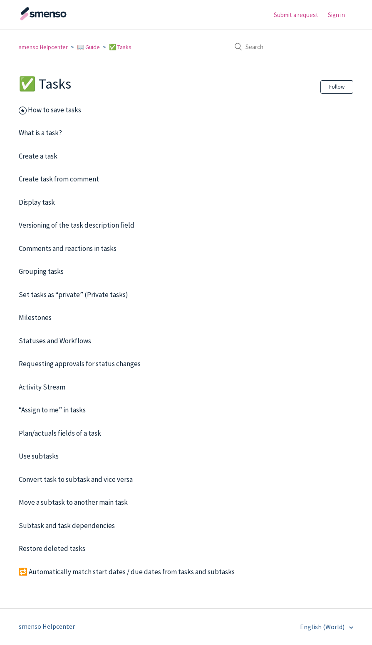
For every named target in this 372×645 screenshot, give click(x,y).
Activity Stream (42, 387)
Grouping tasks (41, 271)
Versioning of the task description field (76, 225)
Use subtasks (39, 456)
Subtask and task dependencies (67, 525)
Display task (37, 202)
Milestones (35, 317)
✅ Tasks (120, 47)
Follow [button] (337, 86)
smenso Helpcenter (43, 47)
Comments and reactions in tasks (68, 248)
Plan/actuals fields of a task (60, 433)
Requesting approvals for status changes (80, 363)
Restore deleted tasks (52, 548)
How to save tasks (54, 109)
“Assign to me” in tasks (52, 409)
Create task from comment (59, 179)
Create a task (38, 156)
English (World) (323, 627)
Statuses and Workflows (55, 340)
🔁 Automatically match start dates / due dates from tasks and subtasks (127, 571)
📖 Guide (88, 47)
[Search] (290, 46)
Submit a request (296, 15)
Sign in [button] (336, 15)
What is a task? (40, 132)
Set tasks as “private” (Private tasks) (73, 294)
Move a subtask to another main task (73, 502)
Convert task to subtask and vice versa (76, 479)
